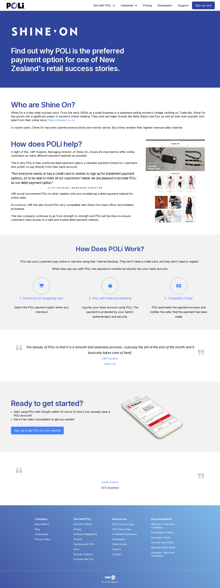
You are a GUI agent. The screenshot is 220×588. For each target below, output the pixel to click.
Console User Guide (162, 542)
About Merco (42, 524)
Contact (116, 554)
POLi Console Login (123, 524)
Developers (119, 539)
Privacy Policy (42, 539)
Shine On (110, 364)
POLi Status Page (121, 529)
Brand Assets (119, 544)
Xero (76, 549)
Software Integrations (85, 534)
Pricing (77, 529)
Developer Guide (160, 537)
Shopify (78, 539)
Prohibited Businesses (124, 534)
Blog (37, 529)
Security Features (83, 554)
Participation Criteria (162, 532)
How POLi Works (83, 524)
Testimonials (41, 534)
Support (116, 549)
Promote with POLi (84, 559)
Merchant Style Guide (163, 547)
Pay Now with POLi (84, 544)
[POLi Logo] (15, 5)
